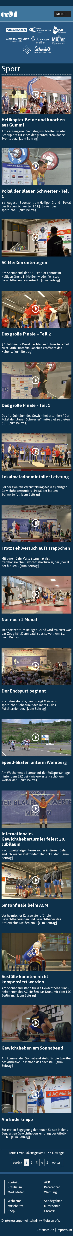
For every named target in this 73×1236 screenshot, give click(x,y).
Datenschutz (45, 1230)
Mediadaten (16, 1192)
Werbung (50, 1192)
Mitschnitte (15, 1206)
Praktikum (15, 1187)
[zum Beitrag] (28, 138)
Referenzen (52, 1187)
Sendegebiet (53, 1201)
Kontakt (13, 1182)
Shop (11, 1211)
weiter (56, 1162)
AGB (47, 1182)
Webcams (14, 1201)
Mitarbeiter (52, 1206)
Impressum (64, 1230)
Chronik (49, 1211)
